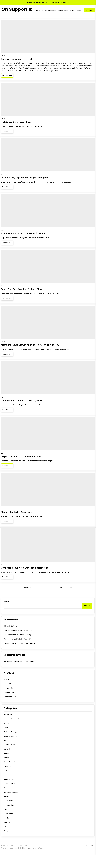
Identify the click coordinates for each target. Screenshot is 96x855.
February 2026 (9, 688)
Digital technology (10, 732)
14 (53, 587)
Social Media (8, 814)
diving (6, 740)
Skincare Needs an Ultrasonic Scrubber (18, 630)
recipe (6, 796)
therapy (7, 822)
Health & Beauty (10, 762)
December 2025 (10, 697)
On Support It (16, 9)
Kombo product (9, 766)
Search (6, 601)
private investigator (11, 792)
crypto (6, 727)
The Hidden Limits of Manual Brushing (17, 635)
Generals (3, 56)
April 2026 (7, 679)
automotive (8, 715)
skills (5, 809)
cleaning (7, 723)
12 (44, 587)
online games (9, 779)
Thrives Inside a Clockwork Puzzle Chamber (20, 643)
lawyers (6, 770)
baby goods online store (13, 719)
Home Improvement (49, 10)
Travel (38, 10)
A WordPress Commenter (13, 661)
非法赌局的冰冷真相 (10, 626)
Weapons (7, 831)
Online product (9, 783)
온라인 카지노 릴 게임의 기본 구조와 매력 (18, 639)
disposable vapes (10, 736)
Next (70, 587)
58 (61, 587)
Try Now (89, 10)
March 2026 (8, 684)
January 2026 (9, 692)
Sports (72, 10)
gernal (6, 753)
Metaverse (8, 775)
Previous (27, 587)
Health (78, 10)
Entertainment (63, 10)
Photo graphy (9, 788)
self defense (8, 801)
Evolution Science (10, 745)
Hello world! (29, 661)
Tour (5, 827)
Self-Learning (9, 805)
